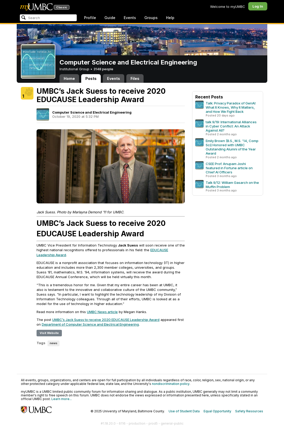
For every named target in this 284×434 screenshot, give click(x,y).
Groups (151, 17)
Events (130, 17)
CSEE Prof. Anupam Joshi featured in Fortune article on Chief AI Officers (229, 168)
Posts (91, 78)
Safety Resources (249, 411)
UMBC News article (102, 312)
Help (170, 17)
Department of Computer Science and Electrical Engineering (90, 324)
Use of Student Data (184, 411)
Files (135, 78)
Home (69, 78)
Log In (257, 6)
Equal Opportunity (217, 411)
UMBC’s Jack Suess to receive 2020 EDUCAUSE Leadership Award (105, 320)
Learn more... (61, 399)
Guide (109, 17)
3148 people (103, 69)
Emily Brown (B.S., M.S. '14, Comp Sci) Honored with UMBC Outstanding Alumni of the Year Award (232, 147)
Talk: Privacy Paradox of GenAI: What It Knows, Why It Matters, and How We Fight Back (231, 107)
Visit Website (49, 333)
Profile (90, 17)
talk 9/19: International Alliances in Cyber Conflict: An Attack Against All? (231, 126)
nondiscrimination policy (171, 384)
